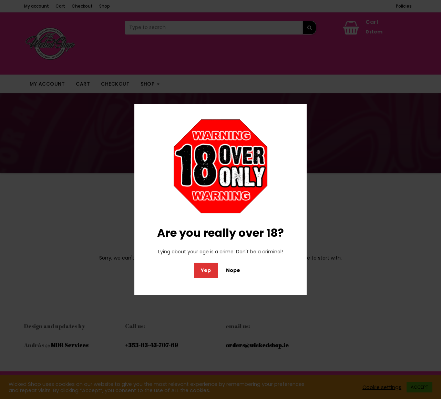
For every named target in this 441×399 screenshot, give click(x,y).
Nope (233, 270)
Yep (206, 270)
